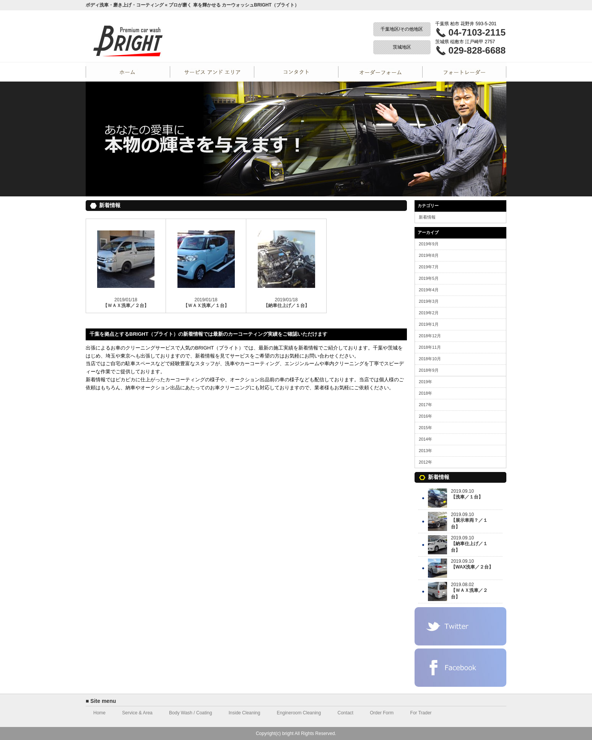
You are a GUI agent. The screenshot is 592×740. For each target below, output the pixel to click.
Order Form (380, 72)
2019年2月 (429, 312)
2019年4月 (429, 290)
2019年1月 (429, 324)
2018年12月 (430, 335)
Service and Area (212, 72)
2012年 (425, 462)
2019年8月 (429, 255)
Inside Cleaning (244, 712)
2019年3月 (429, 301)
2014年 (425, 439)
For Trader (464, 72)
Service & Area (137, 712)
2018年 (425, 393)
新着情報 (427, 217)
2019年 (425, 381)
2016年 (425, 416)
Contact (296, 72)
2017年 (425, 404)
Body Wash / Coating (190, 712)
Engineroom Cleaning (299, 712)
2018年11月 (430, 347)
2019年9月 (429, 244)
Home (128, 72)
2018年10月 (430, 358)
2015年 (425, 427)
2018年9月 (429, 370)
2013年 (425, 450)
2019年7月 (429, 267)
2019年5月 (429, 278)
